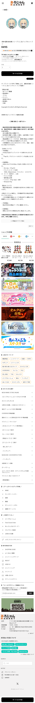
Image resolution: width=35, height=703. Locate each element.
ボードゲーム (6, 467)
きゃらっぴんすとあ (8, 401)
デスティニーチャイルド (9, 421)
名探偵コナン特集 (7, 463)
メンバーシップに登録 (8, 56)
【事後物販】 (6, 480)
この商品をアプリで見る (17, 221)
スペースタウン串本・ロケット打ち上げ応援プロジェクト (15, 471)
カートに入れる (17, 73)
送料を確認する (18, 59)
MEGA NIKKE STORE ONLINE (10, 392)
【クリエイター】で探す (9, 442)
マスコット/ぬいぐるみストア (11, 476)
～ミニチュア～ (6, 451)
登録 (30, 593)
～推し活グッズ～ (7, 446)
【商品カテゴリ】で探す (9, 438)
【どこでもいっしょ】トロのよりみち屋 (14, 396)
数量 (2, 64)
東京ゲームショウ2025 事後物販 (12, 409)
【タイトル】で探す (8, 430)
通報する (31, 226)
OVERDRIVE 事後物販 (8, 413)
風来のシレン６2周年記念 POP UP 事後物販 (15, 417)
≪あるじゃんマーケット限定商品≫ (12, 426)
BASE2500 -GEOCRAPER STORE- (12, 455)
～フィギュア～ (6, 459)
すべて (5, 236)
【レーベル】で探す (8, 434)
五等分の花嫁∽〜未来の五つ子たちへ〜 (14, 405)
